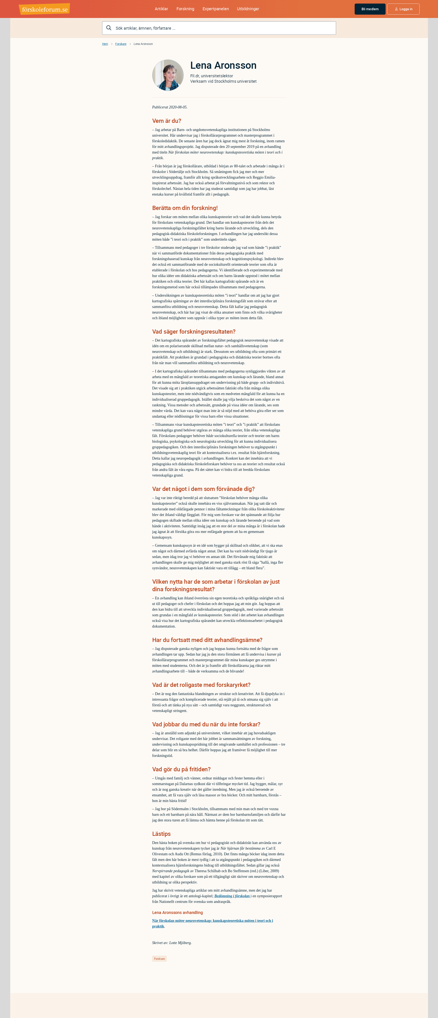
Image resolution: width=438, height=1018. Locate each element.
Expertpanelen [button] (216, 8)
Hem (105, 44)
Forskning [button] (185, 8)
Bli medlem (370, 9)
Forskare (120, 44)
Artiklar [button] (161, 8)
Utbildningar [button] (248, 8)
